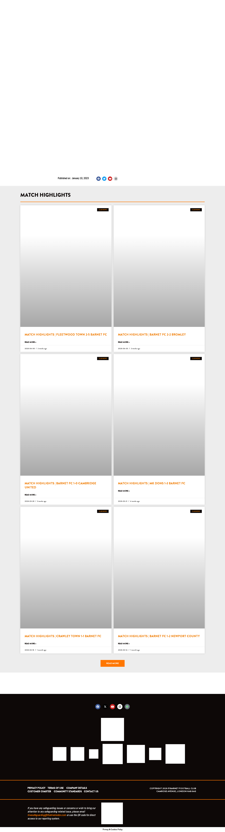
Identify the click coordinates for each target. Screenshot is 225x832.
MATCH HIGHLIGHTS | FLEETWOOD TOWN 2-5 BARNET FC (66, 334)
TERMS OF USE (56, 788)
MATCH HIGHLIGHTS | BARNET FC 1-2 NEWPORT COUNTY (159, 636)
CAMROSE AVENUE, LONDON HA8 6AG (176, 791)
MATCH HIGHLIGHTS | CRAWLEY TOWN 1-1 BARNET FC (63, 636)
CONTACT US (91, 791)
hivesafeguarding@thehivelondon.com (47, 815)
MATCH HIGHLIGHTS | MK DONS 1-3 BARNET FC (151, 483)
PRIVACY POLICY (36, 788)
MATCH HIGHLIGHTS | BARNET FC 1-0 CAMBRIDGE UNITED (60, 485)
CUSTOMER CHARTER (39, 791)
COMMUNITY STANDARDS (68, 791)
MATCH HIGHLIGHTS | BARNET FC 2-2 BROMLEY (152, 334)
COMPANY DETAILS (76, 788)
